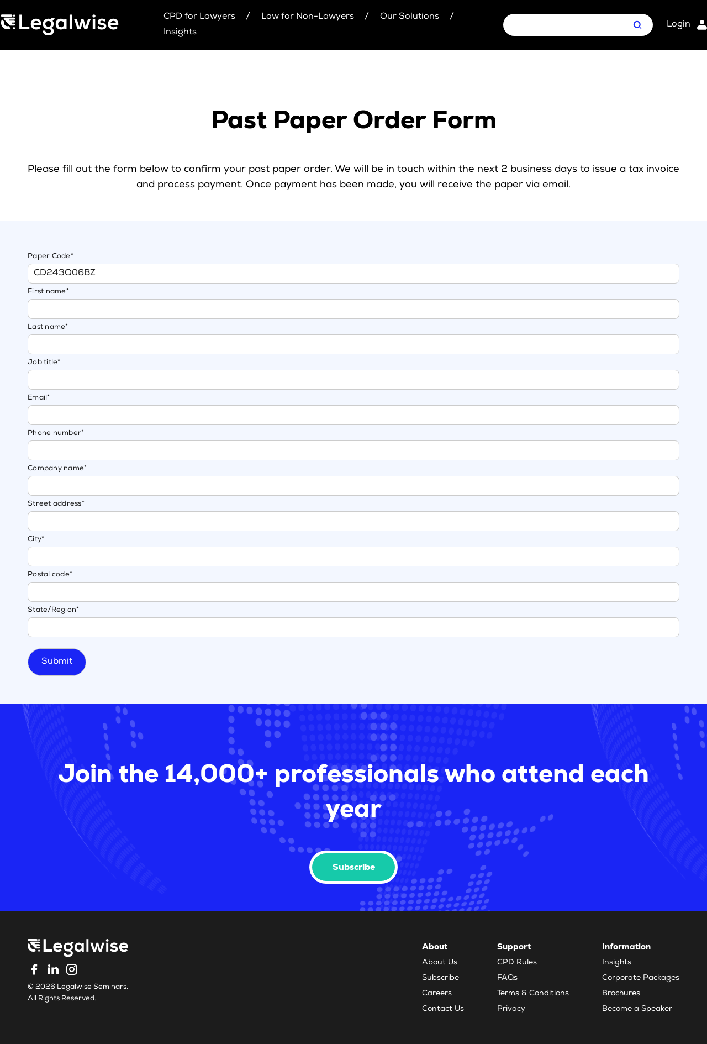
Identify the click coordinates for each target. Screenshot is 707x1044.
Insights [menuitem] (616, 963)
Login (678, 24)
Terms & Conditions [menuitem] (533, 994)
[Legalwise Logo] (59, 25)
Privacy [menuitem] (511, 1009)
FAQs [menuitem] (507, 978)
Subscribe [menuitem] (440, 978)
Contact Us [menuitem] (443, 1009)
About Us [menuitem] (439, 963)
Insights (180, 32)
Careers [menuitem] (437, 994)
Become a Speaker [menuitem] (637, 1009)
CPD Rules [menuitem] (517, 963)
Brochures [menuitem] (621, 994)
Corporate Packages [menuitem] (640, 978)
